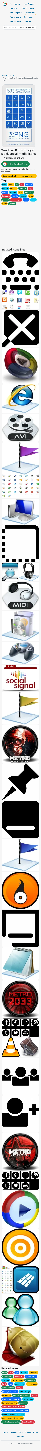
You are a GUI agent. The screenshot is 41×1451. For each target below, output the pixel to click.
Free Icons (30, 12)
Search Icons (9, 27)
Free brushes (15, 17)
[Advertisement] (20, 52)
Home (4, 75)
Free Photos (29, 4)
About (35, 1432)
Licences (13, 1432)
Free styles (28, 17)
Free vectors (15, 4)
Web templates (16, 12)
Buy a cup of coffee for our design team (19, 176)
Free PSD (28, 21)
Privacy (28, 1432)
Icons (12, 75)
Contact (20, 1436)
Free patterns (15, 21)
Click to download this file (15, 164)
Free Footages (28, 8)
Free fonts (14, 8)
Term (21, 1432)
